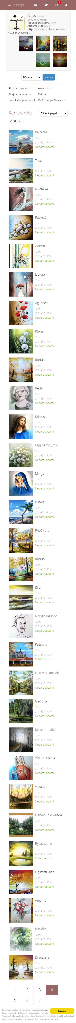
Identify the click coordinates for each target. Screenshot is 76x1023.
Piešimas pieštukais (50, 100)
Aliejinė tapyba (18, 94)
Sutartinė (41, 659)
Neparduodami (44, 147)
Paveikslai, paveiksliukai (23, 100)
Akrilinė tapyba (18, 88)
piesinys (19, 5)
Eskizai (42, 94)
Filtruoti (48, 77)
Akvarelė (43, 88)
